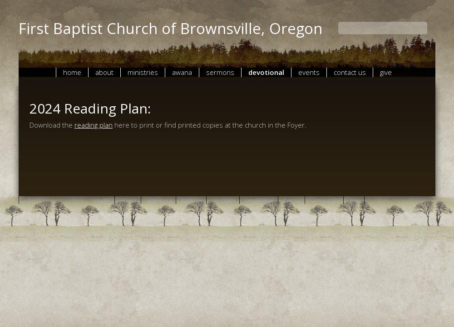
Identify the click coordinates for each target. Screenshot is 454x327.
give (386, 72)
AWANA (182, 72)
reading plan (93, 124)
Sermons (220, 72)
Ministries (143, 72)
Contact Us (350, 72)
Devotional (266, 72)
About (104, 72)
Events (309, 72)
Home (72, 72)
